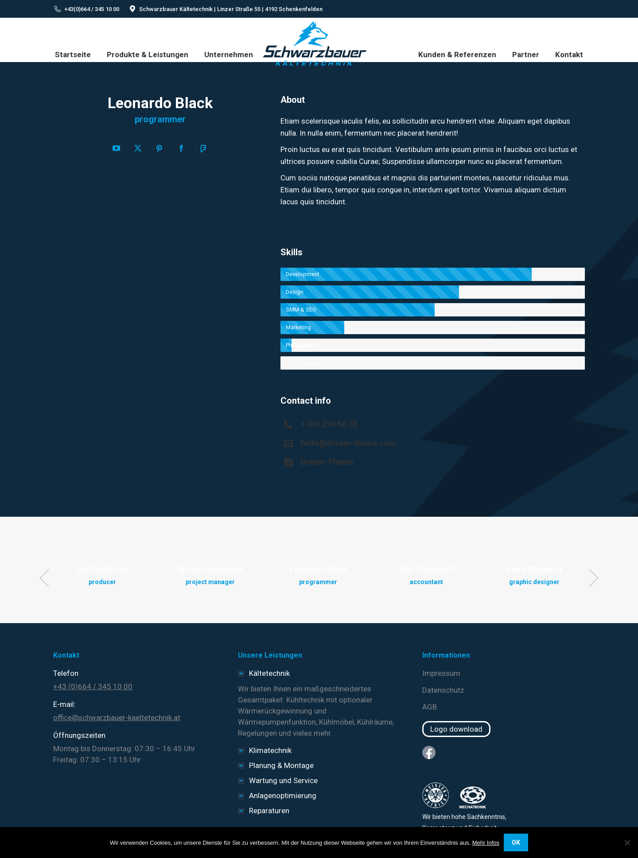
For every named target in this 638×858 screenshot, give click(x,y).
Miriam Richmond (210, 569)
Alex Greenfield (426, 569)
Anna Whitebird (534, 569)
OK (516, 842)
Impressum (441, 673)
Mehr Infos (485, 842)
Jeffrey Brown (102, 569)
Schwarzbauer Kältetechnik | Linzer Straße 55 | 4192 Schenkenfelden (231, 9)
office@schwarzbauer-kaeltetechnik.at (116, 717)
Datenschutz (443, 690)
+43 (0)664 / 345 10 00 (92, 686)
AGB (429, 706)
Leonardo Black (318, 569)
